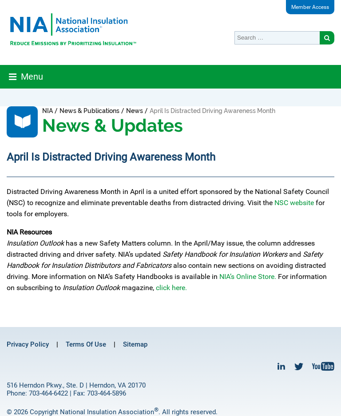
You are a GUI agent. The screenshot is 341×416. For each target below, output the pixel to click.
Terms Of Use (86, 344)
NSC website (294, 202)
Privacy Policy (28, 344)
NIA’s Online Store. (247, 276)
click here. (171, 287)
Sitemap (135, 344)
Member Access (310, 7)
